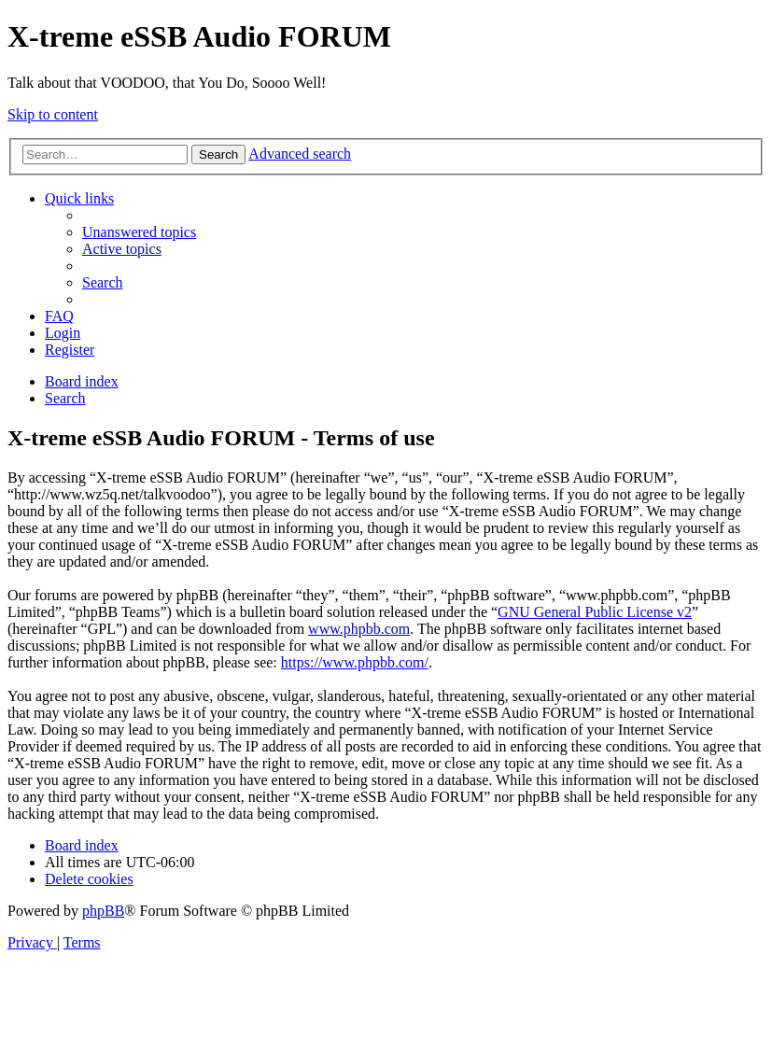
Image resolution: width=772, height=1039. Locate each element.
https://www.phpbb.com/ (354, 662)
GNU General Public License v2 (595, 612)
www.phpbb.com (359, 629)
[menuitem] (139, 232)
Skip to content (52, 114)
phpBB (103, 911)
